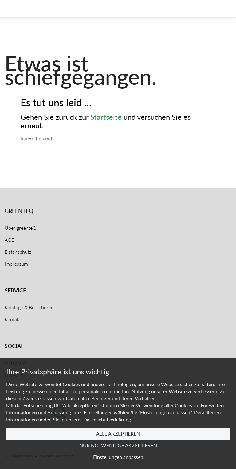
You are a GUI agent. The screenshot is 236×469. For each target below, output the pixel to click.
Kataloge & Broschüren (29, 307)
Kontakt (13, 319)
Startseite (106, 116)
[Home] (29, 8)
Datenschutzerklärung (107, 419)
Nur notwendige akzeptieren (118, 445)
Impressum (16, 264)
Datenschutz (18, 252)
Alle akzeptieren (118, 433)
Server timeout (37, 138)
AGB (9, 240)
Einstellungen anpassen (118, 457)
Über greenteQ (21, 228)
